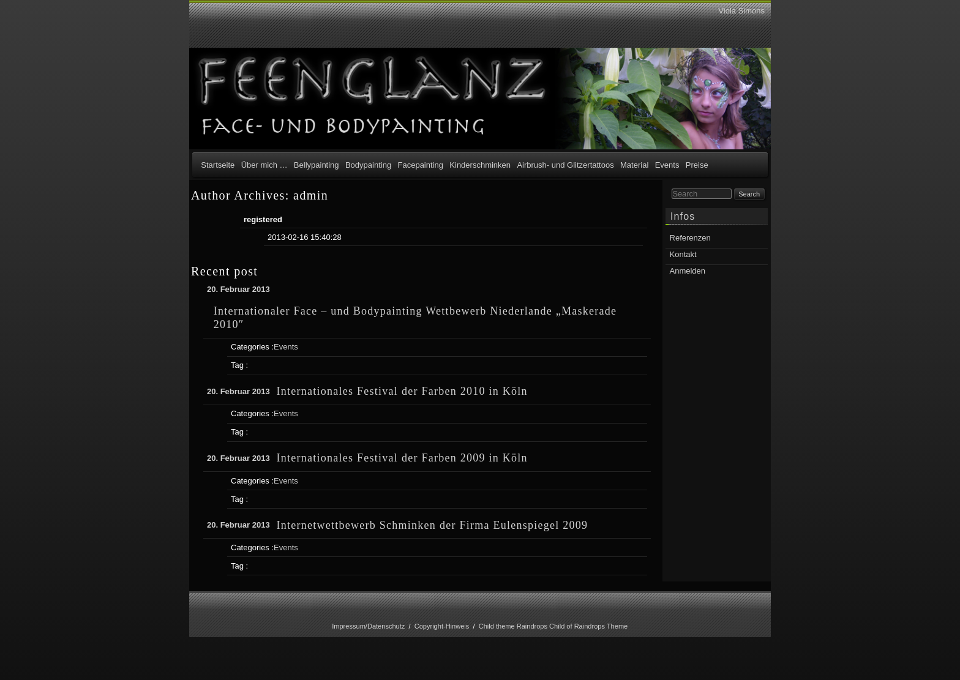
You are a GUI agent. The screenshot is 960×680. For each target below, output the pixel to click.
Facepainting (420, 165)
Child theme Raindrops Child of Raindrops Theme (553, 626)
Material (634, 165)
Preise (697, 165)
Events (667, 165)
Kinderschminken (480, 165)
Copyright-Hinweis (442, 626)
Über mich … (264, 165)
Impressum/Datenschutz (368, 626)
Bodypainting (368, 165)
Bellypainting (316, 165)
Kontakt (683, 254)
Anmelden (688, 270)
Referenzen (690, 237)
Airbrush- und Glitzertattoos (565, 165)
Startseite (217, 165)
